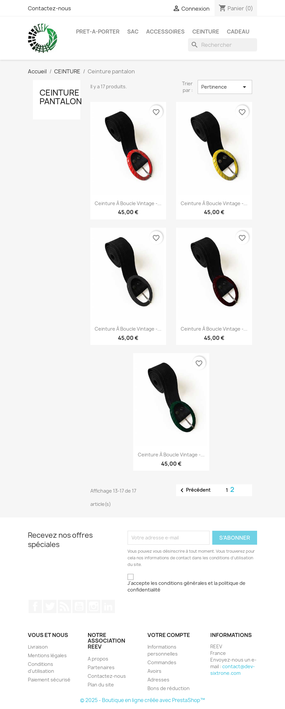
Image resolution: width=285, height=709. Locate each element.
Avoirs (154, 671)
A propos (98, 659)
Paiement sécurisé (49, 679)
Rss (64, 606)
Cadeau (238, 31)
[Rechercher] (222, 44)
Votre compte (168, 635)
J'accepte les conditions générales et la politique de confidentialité (186, 586)
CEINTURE (205, 31)
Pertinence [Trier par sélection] (224, 87)
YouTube (79, 606)
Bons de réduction (168, 688)
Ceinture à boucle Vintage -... (128, 203)
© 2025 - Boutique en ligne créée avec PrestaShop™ (142, 700)
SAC (133, 31)
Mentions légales (47, 655)
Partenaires (101, 667)
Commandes (161, 662)
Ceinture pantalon (61, 97)
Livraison (38, 647)
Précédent (194, 490)
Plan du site (101, 684)
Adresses (158, 679)
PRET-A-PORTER (98, 31)
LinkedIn (108, 606)
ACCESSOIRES (165, 31)
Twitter (49, 606)
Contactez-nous (49, 8)
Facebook (35, 606)
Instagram (93, 606)
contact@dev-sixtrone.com (232, 669)
